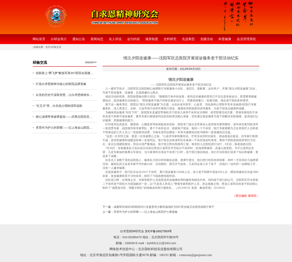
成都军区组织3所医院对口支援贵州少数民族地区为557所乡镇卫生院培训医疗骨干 (164, 206)
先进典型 (188, 39)
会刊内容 (133, 39)
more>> (91, 62)
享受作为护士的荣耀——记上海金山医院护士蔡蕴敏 (146, 211)
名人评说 (115, 39)
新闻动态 (97, 39)
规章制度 (151, 39)
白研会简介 (59, 39)
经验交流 (56, 47)
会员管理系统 (246, 39)
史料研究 (170, 39)
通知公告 (78, 39)
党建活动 (206, 39)
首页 (47, 47)
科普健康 (225, 39)
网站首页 (39, 39)
